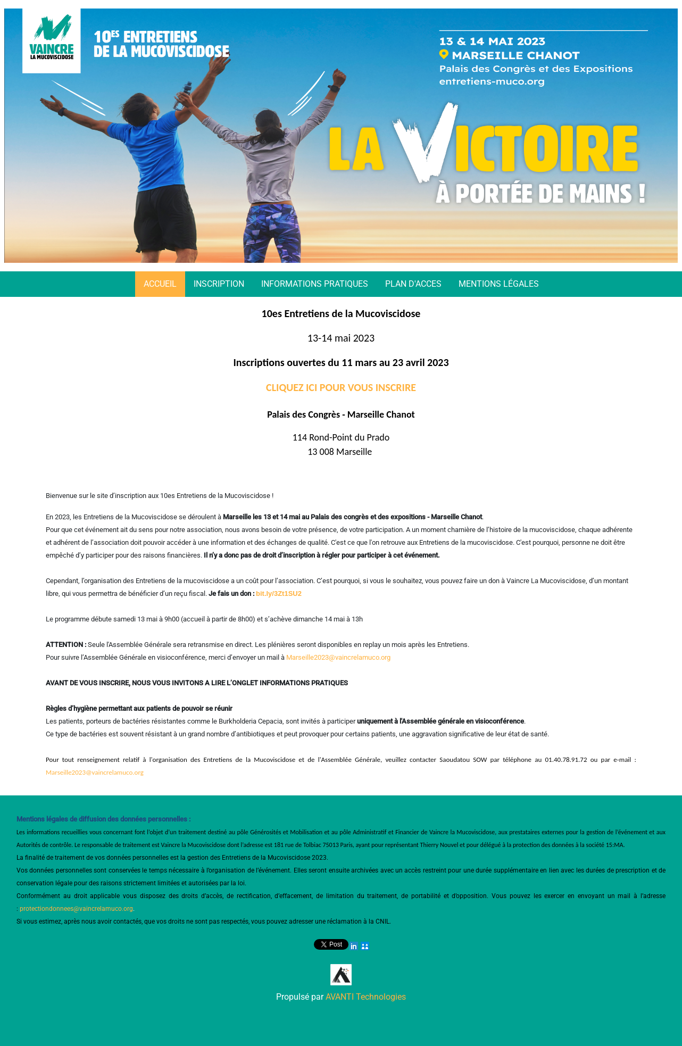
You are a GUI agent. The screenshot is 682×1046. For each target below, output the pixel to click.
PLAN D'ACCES (413, 284)
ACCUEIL (160, 284)
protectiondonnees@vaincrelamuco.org (76, 908)
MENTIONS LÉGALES (499, 284)
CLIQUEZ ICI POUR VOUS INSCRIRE (341, 387)
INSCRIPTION (219, 284)
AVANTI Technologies (366, 997)
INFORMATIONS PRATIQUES (314, 284)
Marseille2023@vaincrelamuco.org (338, 657)
